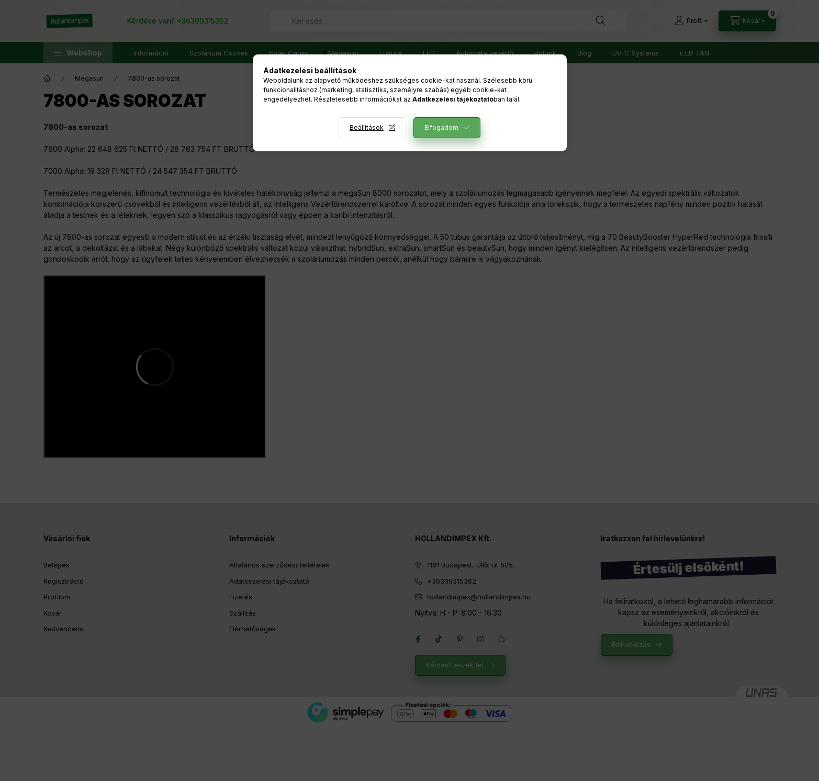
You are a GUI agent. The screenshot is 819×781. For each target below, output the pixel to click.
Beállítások (367, 127)
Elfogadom (441, 127)
